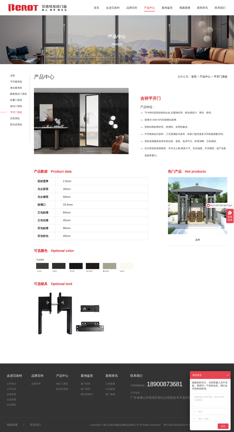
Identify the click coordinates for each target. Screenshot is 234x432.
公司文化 (11, 389)
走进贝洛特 (113, 7)
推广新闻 (110, 394)
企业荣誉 (11, 399)
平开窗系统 (16, 81)
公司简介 (11, 383)
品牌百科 (131, 7)
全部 (12, 75)
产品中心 (149, 7)
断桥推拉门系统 (18, 94)
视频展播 (184, 7)
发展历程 (11, 394)
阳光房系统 (16, 124)
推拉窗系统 (16, 88)
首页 (96, 7)
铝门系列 (85, 389)
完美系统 (15, 118)
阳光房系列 (87, 394)
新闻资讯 (202, 7)
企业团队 (11, 404)
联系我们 (220, 7)
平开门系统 (16, 112)
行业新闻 (110, 389)
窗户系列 (85, 383)
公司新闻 (110, 383)
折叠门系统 (16, 100)
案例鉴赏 (167, 7)
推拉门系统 (16, 106)
